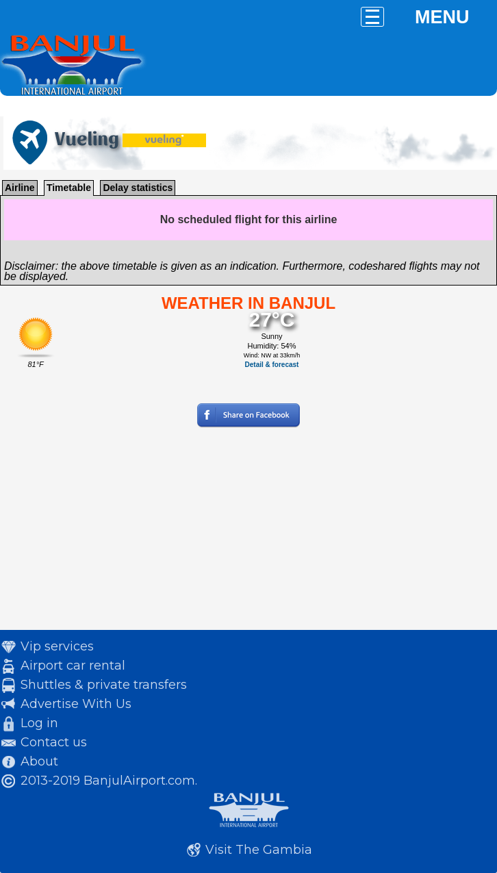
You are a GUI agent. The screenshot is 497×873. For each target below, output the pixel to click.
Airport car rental (73, 665)
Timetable (69, 187)
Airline (20, 187)
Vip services (57, 646)
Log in (39, 723)
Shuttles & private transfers (104, 684)
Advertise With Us (76, 703)
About (39, 761)
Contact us (54, 742)
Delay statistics (138, 187)
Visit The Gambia (258, 849)
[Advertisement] (248, 534)
